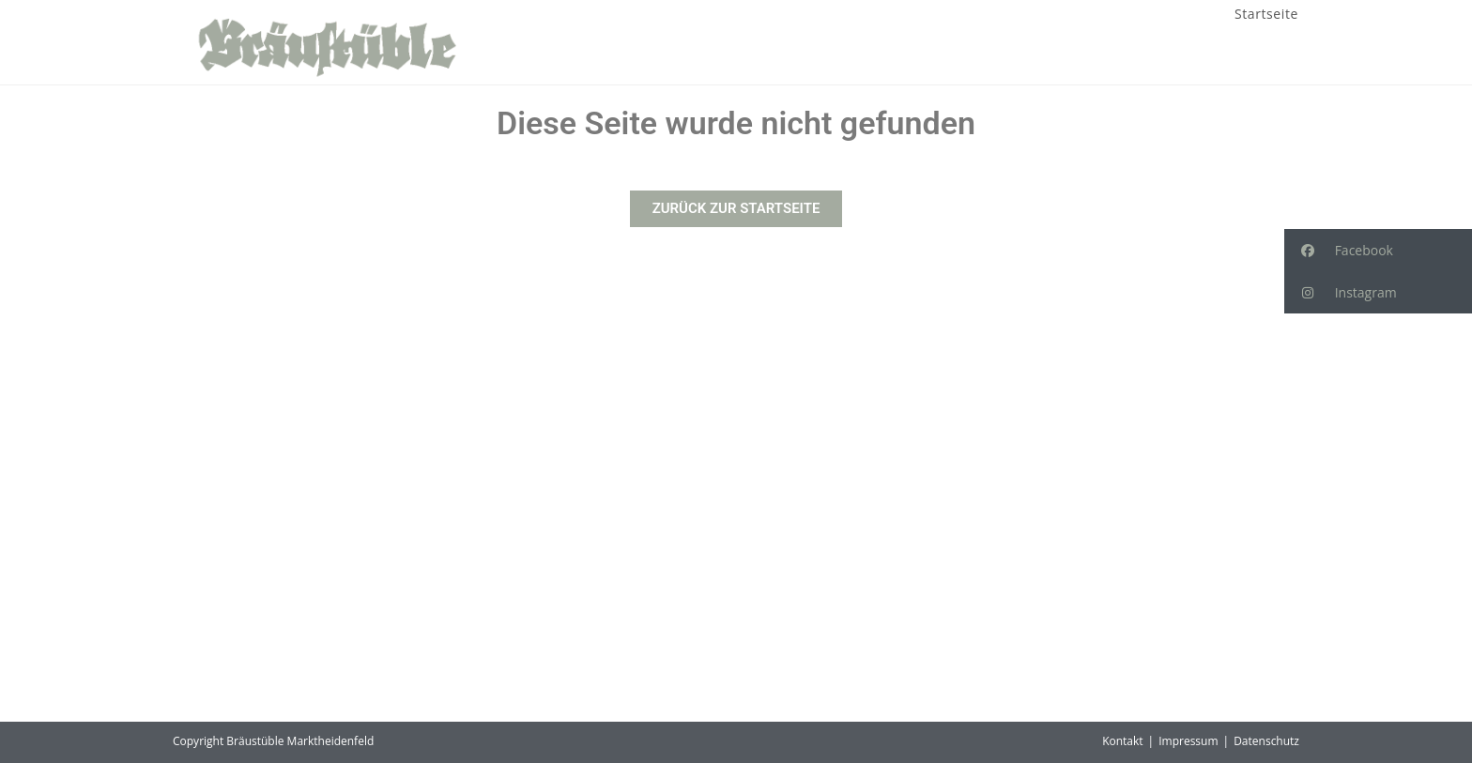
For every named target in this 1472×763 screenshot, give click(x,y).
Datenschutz (1266, 741)
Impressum (1188, 741)
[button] (1378, 250)
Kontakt (1122, 741)
